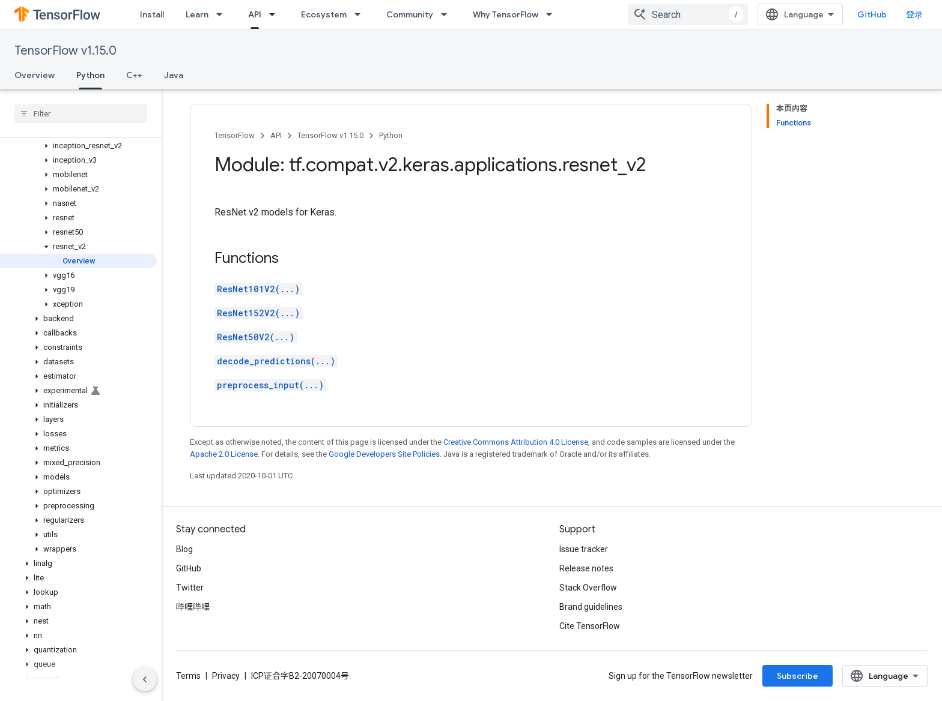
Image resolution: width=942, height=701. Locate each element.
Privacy (226, 676)
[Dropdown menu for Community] (447, 14)
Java (173, 75)
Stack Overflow (588, 587)
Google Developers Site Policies (384, 454)
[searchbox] (80, 113)
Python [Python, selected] (90, 75)
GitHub (872, 14)
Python (391, 135)
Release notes (586, 568)
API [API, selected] (254, 14)
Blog (184, 549)
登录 (914, 14)
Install (152, 14)
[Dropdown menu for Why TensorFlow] (552, 14)
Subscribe (797, 675)
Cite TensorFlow (589, 626)
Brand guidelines (590, 607)
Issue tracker (583, 549)
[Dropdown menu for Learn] (222, 14)
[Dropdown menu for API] (275, 14)
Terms (188, 676)
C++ (134, 75)
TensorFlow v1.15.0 (65, 50)
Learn (197, 14)
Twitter (190, 587)
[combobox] (688, 14)
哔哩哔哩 (193, 607)
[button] (78, 146)
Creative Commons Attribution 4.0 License (515, 442)
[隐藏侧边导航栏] (145, 679)
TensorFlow (234, 135)
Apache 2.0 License (224, 454)
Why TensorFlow (505, 14)
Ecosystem (324, 14)
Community (409, 14)
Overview (34, 75)
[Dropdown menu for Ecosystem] (361, 14)
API (276, 135)
